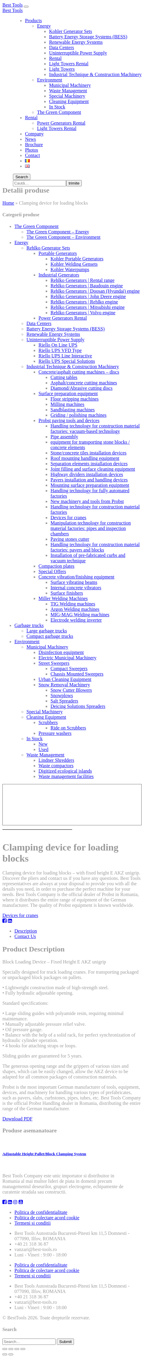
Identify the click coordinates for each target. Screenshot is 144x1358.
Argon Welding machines (75, 609)
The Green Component (59, 112)
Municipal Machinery (70, 85)
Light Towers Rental (68, 63)
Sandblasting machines (73, 409)
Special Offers (52, 571)
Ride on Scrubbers (68, 727)
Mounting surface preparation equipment (90, 485)
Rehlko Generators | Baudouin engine (87, 285)
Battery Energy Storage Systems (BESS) (88, 36)
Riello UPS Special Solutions (66, 361)
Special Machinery (67, 96)
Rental (55, 58)
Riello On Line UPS (57, 345)
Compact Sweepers (69, 668)
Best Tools (12, 4)
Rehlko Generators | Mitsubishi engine (88, 307)
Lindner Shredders (56, 760)
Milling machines (67, 404)
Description (25, 930)
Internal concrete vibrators (76, 587)
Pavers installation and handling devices (89, 479)
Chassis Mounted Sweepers (77, 673)
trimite (74, 183)
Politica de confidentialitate (40, 1212)
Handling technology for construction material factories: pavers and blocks (95, 547)
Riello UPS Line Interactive (65, 355)
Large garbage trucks (46, 630)
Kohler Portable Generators (77, 258)
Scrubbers (48, 722)
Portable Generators (57, 253)
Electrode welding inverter (76, 620)
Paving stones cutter (70, 539)
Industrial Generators (58, 274)
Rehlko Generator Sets (48, 247)
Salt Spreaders (64, 700)
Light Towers (62, 69)
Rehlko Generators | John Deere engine (88, 296)
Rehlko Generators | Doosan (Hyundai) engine (95, 291)
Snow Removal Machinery (64, 684)
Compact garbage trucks (49, 636)
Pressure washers (55, 733)
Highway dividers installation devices (87, 474)
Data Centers (61, 47)
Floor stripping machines (75, 398)
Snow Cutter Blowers (71, 690)
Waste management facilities (66, 776)
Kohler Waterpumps (70, 269)
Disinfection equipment (61, 652)
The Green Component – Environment (63, 237)
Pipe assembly (64, 436)
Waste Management (68, 90)
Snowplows (62, 695)
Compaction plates (56, 566)
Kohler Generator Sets (70, 31)
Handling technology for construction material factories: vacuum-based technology (95, 428)
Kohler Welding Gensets (74, 264)
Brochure (34, 144)
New (42, 744)
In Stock (57, 106)
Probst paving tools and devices (69, 420)
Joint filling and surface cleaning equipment (93, 469)
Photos (31, 149)
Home (8, 203)
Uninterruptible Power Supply (78, 52)
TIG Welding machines (73, 603)
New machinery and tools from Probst (87, 501)
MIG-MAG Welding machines (80, 614)
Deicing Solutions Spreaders (78, 706)
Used (43, 749)
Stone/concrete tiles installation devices (89, 452)
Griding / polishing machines (78, 415)
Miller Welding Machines (63, 598)
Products (33, 20)
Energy (44, 25)
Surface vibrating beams (74, 582)
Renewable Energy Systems (76, 42)
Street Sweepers (53, 663)
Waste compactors (55, 765)
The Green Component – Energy (57, 231)
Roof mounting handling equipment (85, 458)
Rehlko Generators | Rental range (83, 280)
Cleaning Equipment (69, 101)
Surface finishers (67, 593)
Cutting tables (64, 377)
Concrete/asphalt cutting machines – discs (78, 371)
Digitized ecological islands (65, 771)
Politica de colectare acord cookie (46, 1217)
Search (21, 177)
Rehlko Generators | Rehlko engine (84, 301)
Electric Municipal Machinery (67, 657)
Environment (49, 79)
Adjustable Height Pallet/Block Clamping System (44, 1154)
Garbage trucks (29, 625)
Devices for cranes (68, 517)
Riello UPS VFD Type (60, 350)
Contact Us (25, 936)
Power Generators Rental (61, 123)
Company (34, 133)
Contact (32, 155)
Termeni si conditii (32, 1223)
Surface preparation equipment (68, 393)
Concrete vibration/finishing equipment (76, 576)
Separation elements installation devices (89, 463)
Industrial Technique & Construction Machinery (95, 74)
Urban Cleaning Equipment (64, 679)
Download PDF (17, 1118)
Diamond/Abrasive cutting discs (81, 388)
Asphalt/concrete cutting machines (84, 382)
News (30, 139)
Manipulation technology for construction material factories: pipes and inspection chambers (91, 528)
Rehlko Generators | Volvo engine (83, 312)
